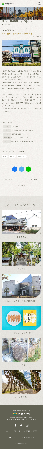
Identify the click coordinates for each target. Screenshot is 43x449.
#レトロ (12, 156)
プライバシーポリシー (28, 437)
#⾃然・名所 (21, 156)
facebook (14, 169)
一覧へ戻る (21, 185)
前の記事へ (36, 179)
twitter (21, 169)
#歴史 (4, 156)
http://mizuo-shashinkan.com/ (22, 141)
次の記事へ (7, 179)
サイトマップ (12, 437)
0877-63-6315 (15, 431)
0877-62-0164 (16, 134)
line (28, 169)
